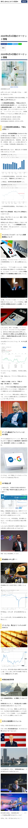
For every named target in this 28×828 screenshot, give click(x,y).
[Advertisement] (14, 19)
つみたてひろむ (14, 86)
